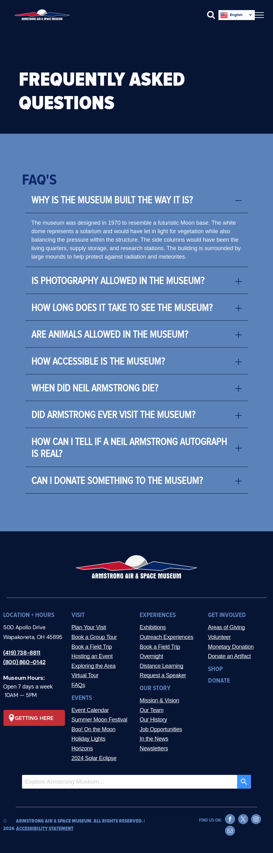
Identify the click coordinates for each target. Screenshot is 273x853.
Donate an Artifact (229, 656)
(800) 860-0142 (24, 662)
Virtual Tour (85, 675)
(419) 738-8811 (21, 653)
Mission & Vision (159, 700)
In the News (154, 739)
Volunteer (219, 637)
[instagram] (256, 820)
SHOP (215, 669)
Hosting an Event (92, 656)
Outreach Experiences (166, 637)
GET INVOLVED (227, 615)
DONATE (219, 680)
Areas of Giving (226, 627)
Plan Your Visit (89, 627)
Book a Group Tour (94, 637)
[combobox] (129, 782)
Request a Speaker (163, 675)
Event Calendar (90, 710)
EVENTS (82, 698)
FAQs (78, 685)
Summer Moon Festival (99, 719)
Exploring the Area (94, 666)
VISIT (78, 615)
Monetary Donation (231, 647)
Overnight (151, 656)
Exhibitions (153, 627)
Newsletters (154, 748)
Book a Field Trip (92, 647)
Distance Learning (161, 666)
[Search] (244, 782)
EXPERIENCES (158, 615)
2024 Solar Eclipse (94, 758)
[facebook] (230, 820)
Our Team (151, 710)
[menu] (259, 15)
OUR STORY (155, 688)
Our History (153, 719)
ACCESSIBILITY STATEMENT (44, 828)
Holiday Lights (88, 739)
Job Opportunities (161, 729)
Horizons (82, 748)
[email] (230, 831)
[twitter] (243, 820)
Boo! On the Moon (93, 729)
